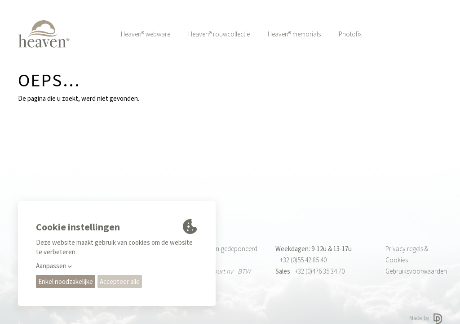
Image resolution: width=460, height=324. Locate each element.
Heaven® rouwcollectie (219, 34)
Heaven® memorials (294, 34)
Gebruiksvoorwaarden (413, 271)
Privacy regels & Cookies (406, 254)
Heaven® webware (145, 34)
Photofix (350, 34)
